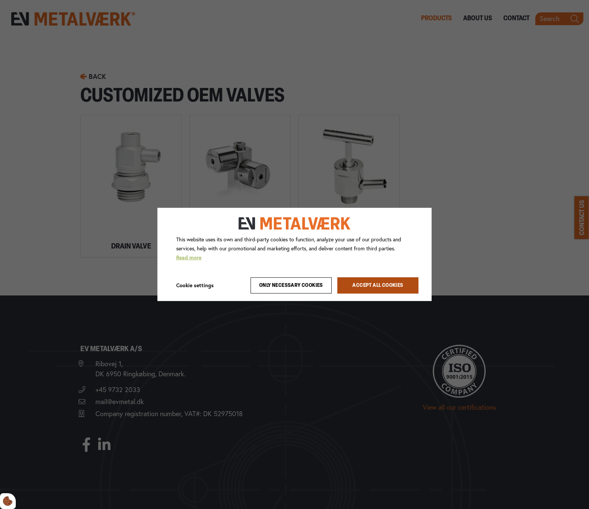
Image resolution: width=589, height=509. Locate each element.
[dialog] (294, 254)
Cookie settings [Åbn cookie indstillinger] (195, 285)
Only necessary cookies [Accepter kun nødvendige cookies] (291, 285)
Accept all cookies (377, 285)
